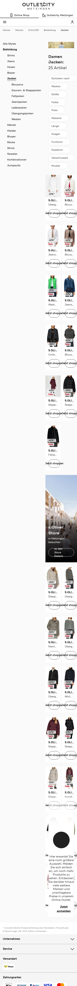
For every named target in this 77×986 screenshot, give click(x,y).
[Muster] (57, 165)
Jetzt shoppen (54, 213)
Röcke (11, 142)
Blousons (17, 84)
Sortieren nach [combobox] (62, 79)
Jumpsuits (13, 165)
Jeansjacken (19, 101)
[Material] (58, 118)
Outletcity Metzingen (38, 6)
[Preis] (56, 110)
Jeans (11, 61)
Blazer (11, 72)
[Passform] (59, 150)
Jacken (65, 30)
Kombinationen (17, 159)
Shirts (11, 55)
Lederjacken (19, 107)
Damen (8, 30)
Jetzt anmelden (59, 909)
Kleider (11, 130)
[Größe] (57, 94)
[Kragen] (58, 134)
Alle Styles (9, 43)
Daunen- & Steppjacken (26, 90)
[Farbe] (57, 102)
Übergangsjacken (22, 113)
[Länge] (57, 126)
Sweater (12, 153)
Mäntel (11, 125)
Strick (11, 148)
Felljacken (18, 96)
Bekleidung (51, 30)
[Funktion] (59, 142)
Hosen (11, 67)
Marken (21, 30)
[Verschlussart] (61, 158)
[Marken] (58, 86)
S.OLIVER (35, 30)
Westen (16, 119)
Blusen (11, 136)
